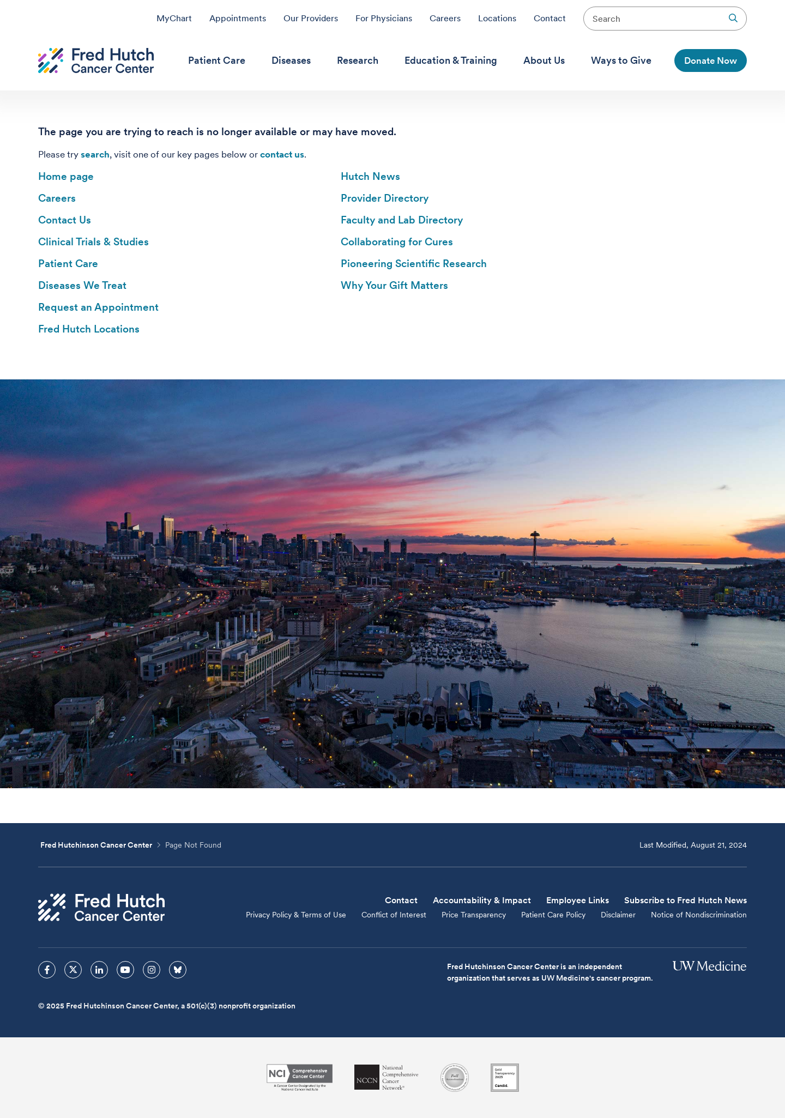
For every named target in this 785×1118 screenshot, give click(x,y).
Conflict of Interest (393, 914)
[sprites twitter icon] (73, 969)
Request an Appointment (98, 307)
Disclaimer (618, 914)
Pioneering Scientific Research (414, 263)
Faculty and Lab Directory (402, 220)
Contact (550, 18)
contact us (282, 154)
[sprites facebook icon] (47, 969)
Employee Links (577, 900)
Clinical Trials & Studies (93, 241)
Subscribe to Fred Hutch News (685, 900)
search (95, 154)
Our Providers (310, 18)
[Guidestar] (505, 1077)
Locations (497, 18)
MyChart (174, 18)
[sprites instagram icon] (151, 969)
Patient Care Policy (553, 914)
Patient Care (68, 263)
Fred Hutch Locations (89, 329)
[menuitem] (216, 60)
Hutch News (370, 176)
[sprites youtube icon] (125, 969)
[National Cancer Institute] (300, 1077)
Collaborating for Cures (397, 241)
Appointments (237, 18)
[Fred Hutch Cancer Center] (101, 907)
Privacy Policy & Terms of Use (296, 914)
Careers (445, 18)
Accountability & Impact (482, 900)
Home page (66, 176)
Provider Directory (384, 198)
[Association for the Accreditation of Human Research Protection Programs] (454, 1077)
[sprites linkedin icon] (99, 969)
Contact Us (64, 220)
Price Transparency (474, 914)
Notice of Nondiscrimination (699, 914)
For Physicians (383, 18)
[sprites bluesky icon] (177, 969)
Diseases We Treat (82, 285)
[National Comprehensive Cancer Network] (386, 1077)
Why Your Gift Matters (394, 285)
